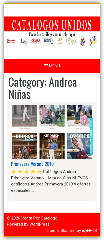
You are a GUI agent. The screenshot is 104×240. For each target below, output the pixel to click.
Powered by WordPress (28, 224)
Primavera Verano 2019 (32, 163)
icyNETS (89, 230)
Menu (52, 65)
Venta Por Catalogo (39, 218)
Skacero (68, 230)
